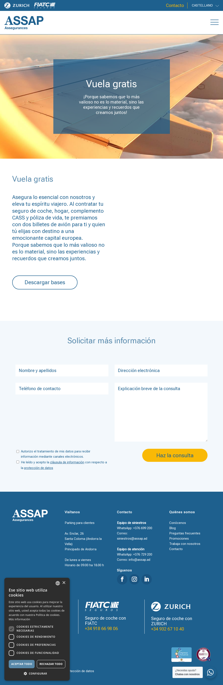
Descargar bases (45, 282)
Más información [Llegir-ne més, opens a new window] (19, 619)
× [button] (63, 583)
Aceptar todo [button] (21, 664)
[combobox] (58, 583)
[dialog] (37, 629)
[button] (37, 673)
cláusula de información (67, 462)
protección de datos (38, 468)
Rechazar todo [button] (51, 664)
